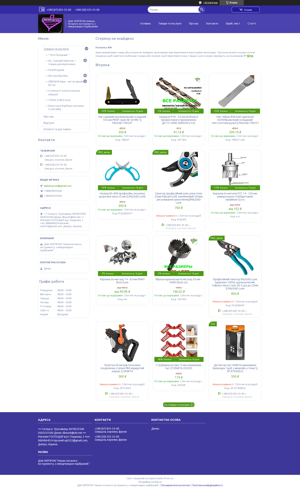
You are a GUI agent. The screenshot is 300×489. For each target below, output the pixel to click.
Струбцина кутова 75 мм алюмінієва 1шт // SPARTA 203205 (178, 367)
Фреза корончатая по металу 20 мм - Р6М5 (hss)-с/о (179, 281)
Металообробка (58, 75)
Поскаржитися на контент (176, 485)
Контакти (212, 23)
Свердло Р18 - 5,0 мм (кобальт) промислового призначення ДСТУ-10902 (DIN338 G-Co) (178, 119)
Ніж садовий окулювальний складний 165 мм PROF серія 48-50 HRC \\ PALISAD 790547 (122, 119)
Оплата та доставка (57, 129)
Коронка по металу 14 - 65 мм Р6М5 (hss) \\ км (122, 281)
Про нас (194, 23)
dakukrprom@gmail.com (58, 185)
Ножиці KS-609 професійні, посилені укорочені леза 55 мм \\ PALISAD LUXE (122, 195)
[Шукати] (201, 9)
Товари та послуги (169, 23)
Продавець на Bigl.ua (150, 482)
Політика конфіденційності (207, 485)
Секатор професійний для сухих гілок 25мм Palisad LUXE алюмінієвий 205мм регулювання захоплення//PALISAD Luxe (179, 198)
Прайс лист (233, 23)
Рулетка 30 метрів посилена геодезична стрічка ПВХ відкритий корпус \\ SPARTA (122, 368)
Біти (250, 55)
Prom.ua (168, 478)
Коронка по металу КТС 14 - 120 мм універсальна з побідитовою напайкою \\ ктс (235, 196)
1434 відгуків (210, 2)
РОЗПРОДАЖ (56, 70)
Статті (252, 23)
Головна (145, 23)
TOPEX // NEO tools (59, 100)
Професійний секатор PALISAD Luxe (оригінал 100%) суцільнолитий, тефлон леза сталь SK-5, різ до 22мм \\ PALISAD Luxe (235, 284)
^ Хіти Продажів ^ (58, 55)
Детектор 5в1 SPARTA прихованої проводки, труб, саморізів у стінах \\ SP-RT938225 (235, 368)
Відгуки (48, 122)
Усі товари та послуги (176, 404)
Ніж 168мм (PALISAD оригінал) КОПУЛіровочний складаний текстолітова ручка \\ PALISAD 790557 (235, 119)
